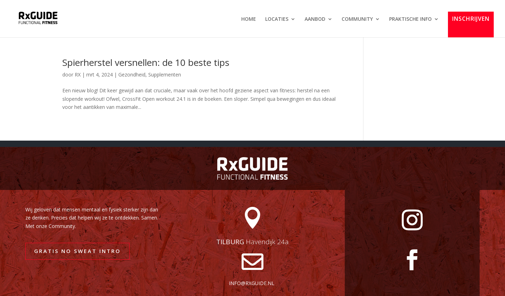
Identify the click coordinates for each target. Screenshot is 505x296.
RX (78, 74)
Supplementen (164, 74)
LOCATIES (276, 19)
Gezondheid (131, 74)
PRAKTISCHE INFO (410, 19)
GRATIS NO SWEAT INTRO (77, 250)
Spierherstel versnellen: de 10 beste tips (145, 62)
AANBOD (315, 19)
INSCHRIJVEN (471, 19)
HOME (248, 19)
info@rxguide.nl (251, 283)
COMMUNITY (357, 19)
